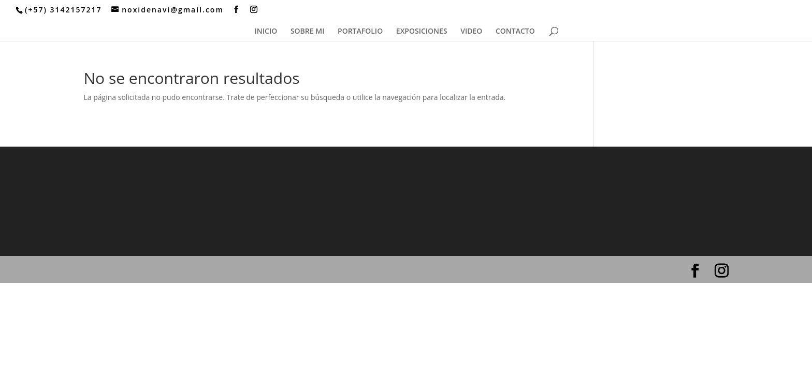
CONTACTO (515, 31)
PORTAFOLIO (360, 31)
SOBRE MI (308, 31)
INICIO (266, 31)
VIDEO (471, 31)
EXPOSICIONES (421, 31)
